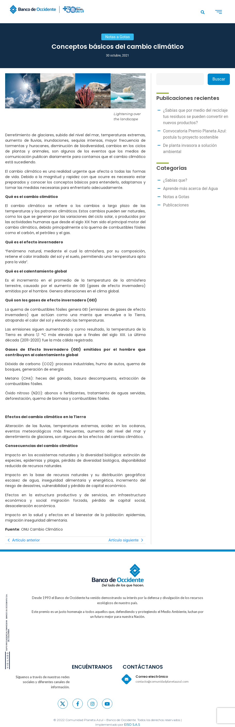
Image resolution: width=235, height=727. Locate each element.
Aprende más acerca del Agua (190, 188)
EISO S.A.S (132, 724)
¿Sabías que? (175, 180)
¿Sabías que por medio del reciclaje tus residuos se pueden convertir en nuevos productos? (195, 116)
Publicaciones (176, 205)
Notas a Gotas (176, 196)
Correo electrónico (152, 676)
